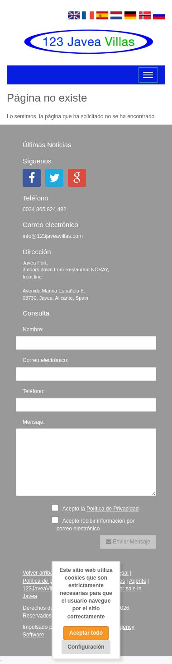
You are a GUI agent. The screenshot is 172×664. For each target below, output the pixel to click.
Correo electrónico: (45, 360)
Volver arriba (38, 573)
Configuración (85, 647)
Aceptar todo (86, 633)
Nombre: (33, 329)
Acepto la (98, 508)
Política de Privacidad (112, 509)
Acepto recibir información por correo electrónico (95, 524)
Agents (137, 581)
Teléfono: (34, 391)
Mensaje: (34, 422)
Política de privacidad (48, 581)
